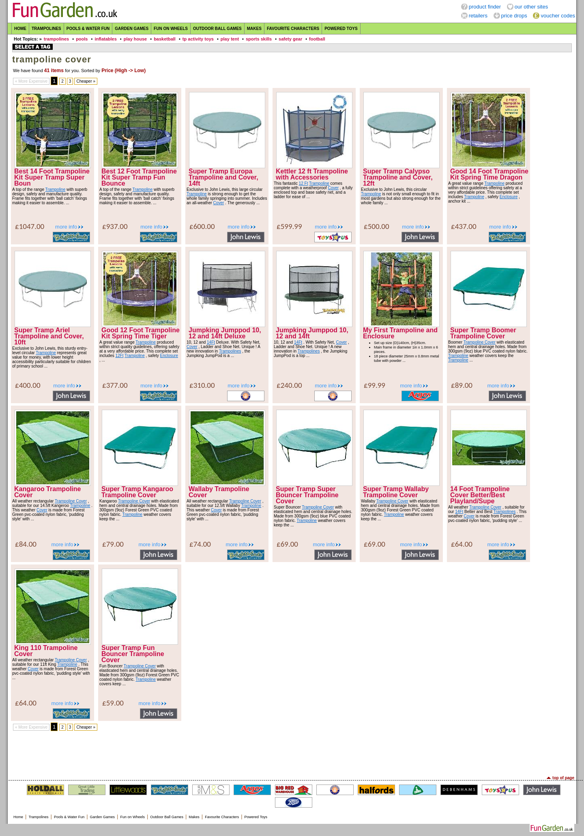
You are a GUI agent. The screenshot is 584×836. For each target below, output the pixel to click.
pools (82, 38)
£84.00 (25, 544)
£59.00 (113, 703)
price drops (514, 16)
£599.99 (289, 226)
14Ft (211, 342)
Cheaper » (85, 81)
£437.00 (464, 226)
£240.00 (289, 385)
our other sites (531, 7)
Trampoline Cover (480, 342)
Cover (218, 203)
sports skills (259, 38)
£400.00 (28, 385)
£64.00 (461, 544)
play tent (230, 38)
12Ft (119, 355)
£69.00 (287, 544)
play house (135, 38)
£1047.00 (29, 226)
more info (66, 227)
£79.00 (113, 544)
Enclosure (508, 197)
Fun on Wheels (171, 28)
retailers (478, 16)
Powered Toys (341, 28)
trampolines (56, 38)
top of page (563, 778)
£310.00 (202, 385)
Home (20, 28)
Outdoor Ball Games (217, 28)
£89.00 (461, 385)
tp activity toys (198, 38)
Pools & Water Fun (88, 28)
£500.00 (376, 226)
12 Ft (303, 183)
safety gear (290, 38)
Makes (254, 28)
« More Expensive (31, 81)
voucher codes (558, 16)
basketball (165, 38)
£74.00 (200, 544)
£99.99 (374, 385)
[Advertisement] (292, 753)
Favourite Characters (293, 28)
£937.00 (115, 226)
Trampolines (46, 28)
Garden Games (131, 28)
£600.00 (202, 226)
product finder (485, 7)
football (317, 38)
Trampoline (55, 189)
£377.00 (115, 385)
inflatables (105, 38)
